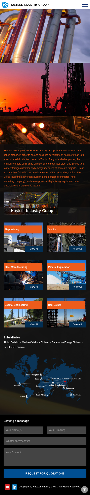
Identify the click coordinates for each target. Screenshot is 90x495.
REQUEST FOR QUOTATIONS (45, 473)
